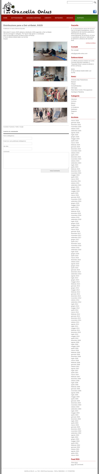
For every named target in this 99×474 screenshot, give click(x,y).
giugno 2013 (75, 288)
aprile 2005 (74, 399)
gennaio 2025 (75, 147)
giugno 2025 (75, 137)
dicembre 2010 (76, 332)
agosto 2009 (75, 342)
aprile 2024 (74, 155)
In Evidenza (75, 107)
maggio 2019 (75, 205)
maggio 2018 (75, 225)
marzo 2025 (75, 143)
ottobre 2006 (75, 380)
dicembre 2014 (76, 272)
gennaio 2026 (75, 122)
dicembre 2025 (76, 124)
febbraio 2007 (75, 376)
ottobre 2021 (75, 183)
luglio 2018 (74, 221)
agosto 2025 (75, 133)
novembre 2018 (76, 215)
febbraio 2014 (75, 284)
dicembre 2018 (76, 213)
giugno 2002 (75, 439)
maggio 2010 (75, 336)
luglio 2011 (74, 326)
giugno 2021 (75, 187)
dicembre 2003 (76, 419)
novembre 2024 (76, 151)
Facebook (11, 126)
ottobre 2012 (75, 300)
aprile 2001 (74, 453)
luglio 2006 (74, 383)
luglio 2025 (74, 135)
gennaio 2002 (75, 447)
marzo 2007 (75, 374)
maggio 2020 (75, 191)
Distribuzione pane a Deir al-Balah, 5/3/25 (23, 25)
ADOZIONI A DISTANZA (33, 18)
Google (21, 126)
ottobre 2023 (75, 161)
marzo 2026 (75, 120)
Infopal (73, 84)
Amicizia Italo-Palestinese (79, 80)
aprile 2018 (74, 227)
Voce (74, 462)
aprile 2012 (74, 310)
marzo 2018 (75, 229)
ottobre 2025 (75, 128)
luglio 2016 (74, 251)
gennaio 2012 (75, 316)
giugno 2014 (75, 280)
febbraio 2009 (75, 352)
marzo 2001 (75, 455)
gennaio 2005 (75, 401)
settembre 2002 (76, 433)
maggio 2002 (75, 441)
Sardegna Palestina (77, 92)
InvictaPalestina (76, 86)
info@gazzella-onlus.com (79, 53)
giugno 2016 (75, 253)
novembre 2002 (76, 431)
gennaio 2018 (75, 231)
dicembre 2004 (76, 403)
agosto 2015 (75, 264)
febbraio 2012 (75, 314)
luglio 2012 (74, 304)
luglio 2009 (74, 344)
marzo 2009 (75, 350)
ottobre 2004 (75, 407)
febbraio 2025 (75, 145)
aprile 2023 (74, 167)
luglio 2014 (74, 278)
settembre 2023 (76, 163)
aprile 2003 (74, 423)
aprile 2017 (74, 241)
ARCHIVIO (69, 18)
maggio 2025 (75, 139)
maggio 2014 (75, 282)
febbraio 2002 (75, 445)
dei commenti (77, 464)
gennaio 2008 (75, 364)
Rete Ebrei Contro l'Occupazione (81, 90)
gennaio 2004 (75, 417)
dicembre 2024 (76, 149)
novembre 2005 (76, 391)
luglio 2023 (74, 165)
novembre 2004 (76, 405)
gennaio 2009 (75, 354)
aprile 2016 (74, 255)
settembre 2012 (76, 302)
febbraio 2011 (75, 330)
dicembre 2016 (76, 243)
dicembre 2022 (76, 171)
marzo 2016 (75, 258)
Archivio (73, 101)
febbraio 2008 (75, 362)
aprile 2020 (74, 193)
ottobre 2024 (75, 153)
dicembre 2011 (76, 318)
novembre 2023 (76, 159)
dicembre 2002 (76, 429)
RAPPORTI (80, 18)
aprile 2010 (74, 338)
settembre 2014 (76, 274)
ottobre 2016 (75, 247)
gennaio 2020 (75, 197)
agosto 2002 (75, 435)
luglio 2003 (74, 421)
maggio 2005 (75, 397)
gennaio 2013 (75, 294)
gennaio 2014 (75, 286)
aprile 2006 (74, 385)
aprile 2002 (74, 443)
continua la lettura (91, 43)
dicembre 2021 (76, 181)
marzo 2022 (75, 179)
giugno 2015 (75, 266)
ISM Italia (74, 88)
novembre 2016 (76, 245)
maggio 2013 (75, 290)
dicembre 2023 (76, 157)
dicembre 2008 (76, 356)
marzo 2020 (75, 195)
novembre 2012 (76, 298)
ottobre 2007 (75, 366)
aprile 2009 (74, 348)
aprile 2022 (74, 177)
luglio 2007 (74, 370)
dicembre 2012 (76, 296)
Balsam (73, 82)
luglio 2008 (74, 358)
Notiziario (74, 109)
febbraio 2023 (75, 169)
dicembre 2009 (76, 340)
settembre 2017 (76, 237)
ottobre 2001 (75, 449)
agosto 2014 (75, 276)
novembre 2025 (76, 126)
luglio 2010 (74, 334)
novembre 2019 (76, 199)
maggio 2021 (75, 189)
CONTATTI (48, 18)
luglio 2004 (74, 411)
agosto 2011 (75, 324)
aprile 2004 (74, 415)
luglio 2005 (74, 395)
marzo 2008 (75, 360)
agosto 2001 (75, 451)
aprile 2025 (74, 141)
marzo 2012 (75, 312)
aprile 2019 (74, 207)
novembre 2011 (76, 320)
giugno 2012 (75, 306)
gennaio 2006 (75, 389)
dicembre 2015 (76, 260)
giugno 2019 (75, 203)
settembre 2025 (76, 130)
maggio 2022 (75, 175)
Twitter (17, 126)
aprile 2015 (74, 268)
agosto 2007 (75, 368)
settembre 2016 (76, 249)
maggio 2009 (75, 346)
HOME (5, 18)
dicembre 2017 (76, 233)
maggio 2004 (75, 413)
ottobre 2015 (75, 262)
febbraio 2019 (75, 211)
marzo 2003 (75, 425)
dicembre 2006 (76, 378)
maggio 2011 (75, 328)
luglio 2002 (74, 437)
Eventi (73, 105)
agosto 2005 (75, 393)
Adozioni (74, 99)
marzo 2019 (75, 209)
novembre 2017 (76, 235)
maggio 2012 (75, 308)
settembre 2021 (76, 185)
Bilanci (73, 103)
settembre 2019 (76, 201)
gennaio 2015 (75, 270)
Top (72, 113)
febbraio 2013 (75, 292)
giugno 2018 (75, 223)
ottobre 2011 (75, 322)
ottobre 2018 (75, 217)
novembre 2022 (76, 173)
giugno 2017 (75, 239)
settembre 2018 (76, 219)
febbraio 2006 (75, 387)
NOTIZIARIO (59, 18)
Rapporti (74, 111)
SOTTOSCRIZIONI (17, 18)
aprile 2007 (74, 372)
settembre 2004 (76, 409)
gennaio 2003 (75, 427)
